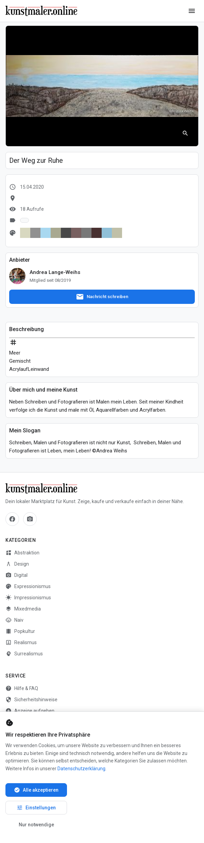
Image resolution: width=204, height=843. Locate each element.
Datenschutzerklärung (81, 768)
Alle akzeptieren (36, 790)
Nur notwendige (36, 824)
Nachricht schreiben (102, 297)
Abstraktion (22, 553)
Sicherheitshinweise (31, 699)
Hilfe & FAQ (21, 688)
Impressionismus (28, 598)
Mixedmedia (23, 609)
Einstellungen (36, 808)
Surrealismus (24, 654)
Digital (16, 575)
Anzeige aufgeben (29, 711)
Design (17, 564)
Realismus (21, 642)
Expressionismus (28, 586)
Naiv (14, 620)
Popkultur (20, 631)
